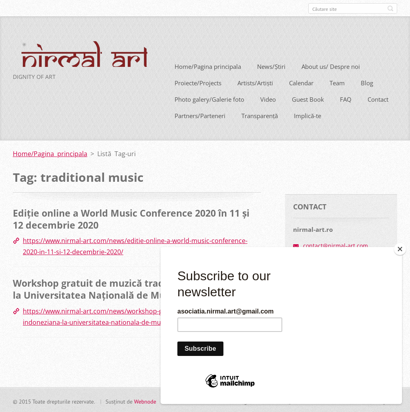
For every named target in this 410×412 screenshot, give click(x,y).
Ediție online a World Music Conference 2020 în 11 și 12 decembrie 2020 (131, 218)
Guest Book (308, 98)
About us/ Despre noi (330, 66)
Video (268, 98)
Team (337, 82)
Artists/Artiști (255, 82)
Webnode (145, 400)
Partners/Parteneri (200, 115)
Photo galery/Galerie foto (209, 98)
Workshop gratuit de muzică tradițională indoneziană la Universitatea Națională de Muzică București (135, 288)
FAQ (346, 98)
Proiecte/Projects (198, 82)
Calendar (301, 82)
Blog (367, 82)
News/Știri (271, 66)
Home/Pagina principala (208, 66)
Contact (378, 98)
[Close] (400, 249)
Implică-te (307, 115)
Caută (390, 8)
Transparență (259, 115)
